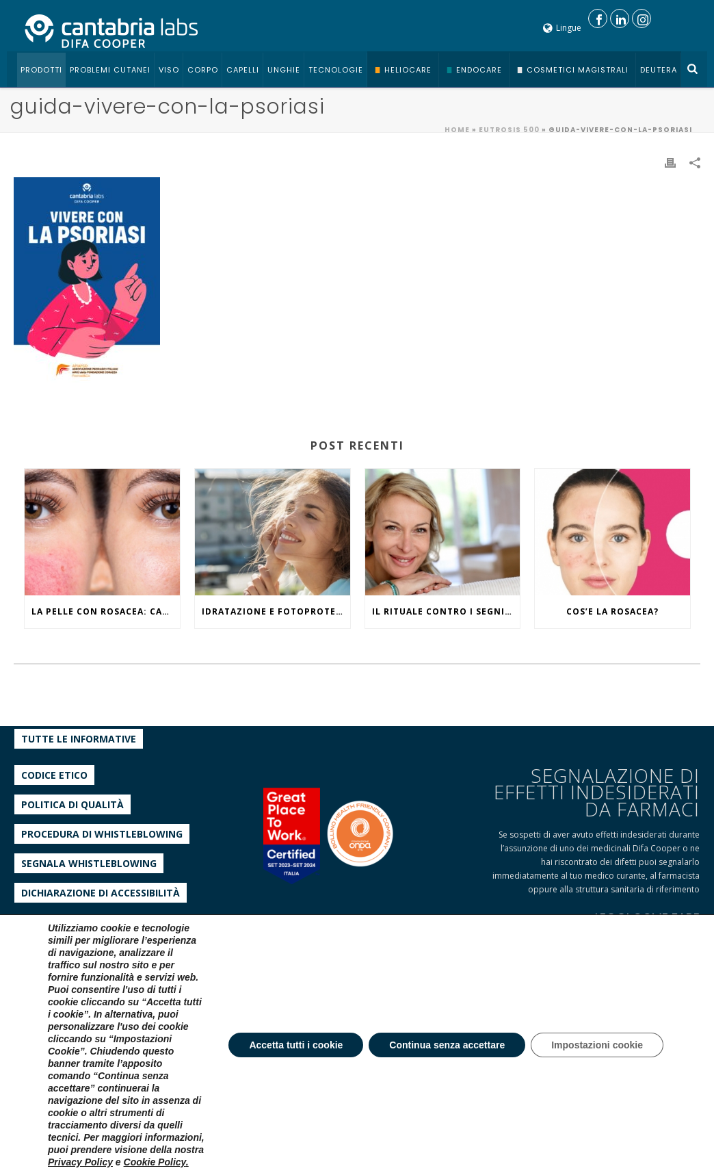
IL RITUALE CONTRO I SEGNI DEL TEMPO (446, 611)
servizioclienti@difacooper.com (100, 1045)
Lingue (562, 28)
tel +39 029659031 (72, 1004)
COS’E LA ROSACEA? (612, 611)
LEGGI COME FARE (647, 918)
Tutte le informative (78, 738)
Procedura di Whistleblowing (102, 833)
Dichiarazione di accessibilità (100, 892)
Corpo (202, 69)
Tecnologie (335, 69)
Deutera (658, 69)
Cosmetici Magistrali (578, 69)
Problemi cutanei (110, 69)
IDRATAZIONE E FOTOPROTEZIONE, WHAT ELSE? (276, 611)
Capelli (242, 69)
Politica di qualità (72, 804)
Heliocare (408, 69)
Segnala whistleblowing (89, 863)
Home (457, 130)
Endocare (479, 69)
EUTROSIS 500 (509, 130)
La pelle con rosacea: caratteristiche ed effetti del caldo (105, 611)
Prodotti (41, 69)
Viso (169, 69)
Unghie (283, 69)
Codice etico (54, 775)
